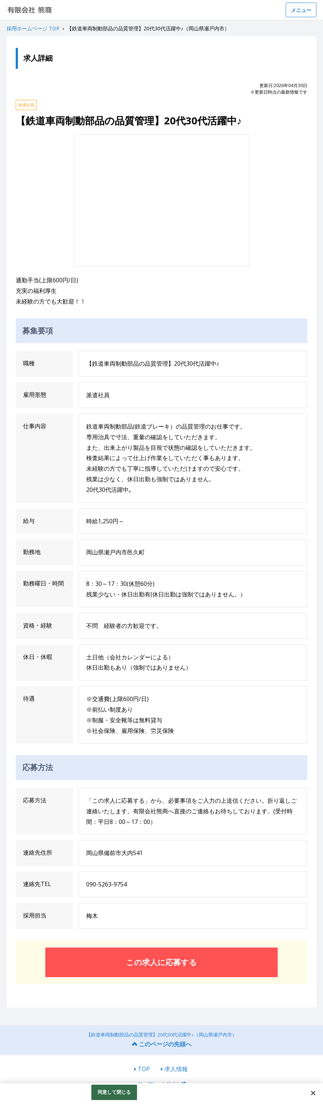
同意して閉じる (114, 1092)
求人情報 (176, 1069)
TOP (144, 1069)
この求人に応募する (161, 962)
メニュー (301, 10)
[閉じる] (313, 1093)
